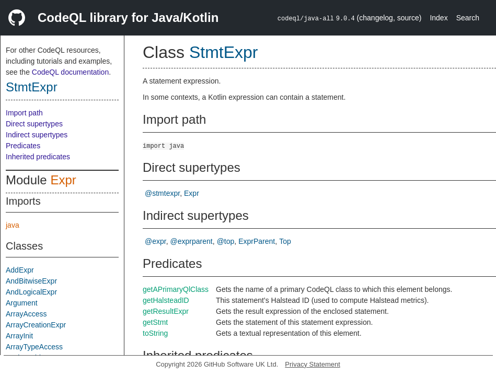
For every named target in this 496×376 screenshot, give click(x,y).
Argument (22, 303)
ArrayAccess (26, 314)
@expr (155, 241)
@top (226, 241)
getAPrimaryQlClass (176, 289)
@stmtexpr (162, 193)
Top (285, 241)
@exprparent (191, 241)
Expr (63, 180)
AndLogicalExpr (31, 292)
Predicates (23, 146)
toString (155, 333)
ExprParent (256, 241)
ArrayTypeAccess (34, 347)
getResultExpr (166, 311)
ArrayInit (19, 336)
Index (438, 18)
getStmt (155, 322)
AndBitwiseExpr (31, 281)
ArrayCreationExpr (36, 325)
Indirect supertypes (36, 135)
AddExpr (20, 270)
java (12, 225)
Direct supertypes (34, 124)
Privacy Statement (312, 364)
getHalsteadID (166, 300)
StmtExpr (31, 87)
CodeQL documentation (70, 72)
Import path (24, 113)
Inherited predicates (38, 156)
